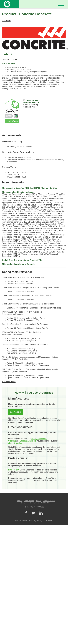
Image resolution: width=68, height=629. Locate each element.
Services (24, 503)
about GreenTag (15, 443)
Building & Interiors (28, 441)
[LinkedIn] (41, 513)
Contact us (45, 503)
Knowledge (35, 503)
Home (19, 501)
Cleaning (12, 441)
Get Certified (15, 412)
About (38, 501)
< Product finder (8, 382)
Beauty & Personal (39, 439)
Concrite (6, 20)
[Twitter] (33, 513)
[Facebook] (26, 513)
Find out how (13, 470)
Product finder (49, 501)
